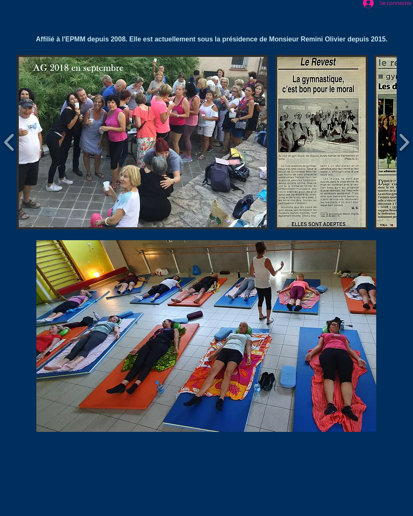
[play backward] (9, 142)
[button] (143, 142)
